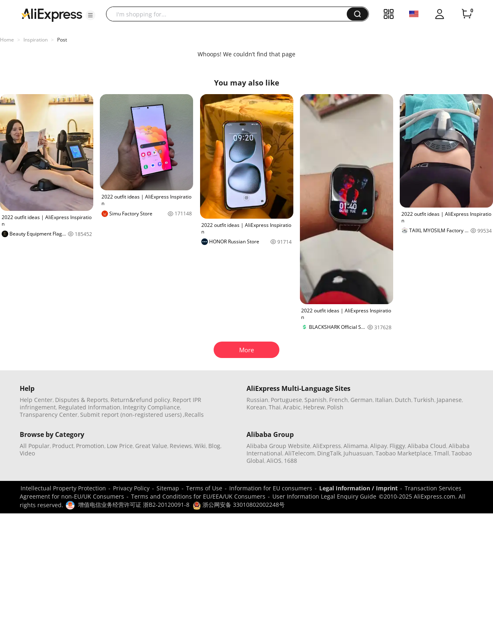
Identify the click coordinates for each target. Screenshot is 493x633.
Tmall (441, 453)
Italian (383, 400)
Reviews (181, 446)
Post (62, 39)
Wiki (200, 446)
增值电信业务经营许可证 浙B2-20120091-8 (133, 504)
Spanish (315, 400)
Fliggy (397, 446)
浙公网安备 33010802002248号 (239, 504)
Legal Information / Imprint (358, 488)
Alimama (355, 446)
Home (7, 39)
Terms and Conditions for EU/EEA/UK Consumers (198, 496)
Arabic (292, 407)
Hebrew (314, 407)
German (361, 400)
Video (27, 453)
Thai (275, 407)
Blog (214, 446)
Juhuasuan (358, 453)
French (338, 400)
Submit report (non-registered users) (131, 414)
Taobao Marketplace (403, 453)
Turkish (424, 400)
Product (63, 446)
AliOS (274, 460)
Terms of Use (204, 488)
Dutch (403, 400)
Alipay (378, 446)
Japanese (449, 400)
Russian (257, 400)
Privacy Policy (131, 488)
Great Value (151, 446)
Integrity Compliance (151, 407)
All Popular (35, 446)
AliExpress (327, 446)
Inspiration (35, 39)
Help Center (36, 400)
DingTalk (329, 453)
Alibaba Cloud (427, 446)
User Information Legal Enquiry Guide (324, 496)
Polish (335, 407)
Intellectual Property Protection (63, 488)
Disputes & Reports (81, 400)
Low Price (120, 446)
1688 (290, 460)
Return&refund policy (140, 400)
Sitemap (168, 488)
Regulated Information (89, 407)
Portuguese (286, 400)
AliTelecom (300, 453)
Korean (256, 407)
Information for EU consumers (270, 488)
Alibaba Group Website (278, 446)
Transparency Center (49, 414)
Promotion (90, 446)
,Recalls (193, 414)
